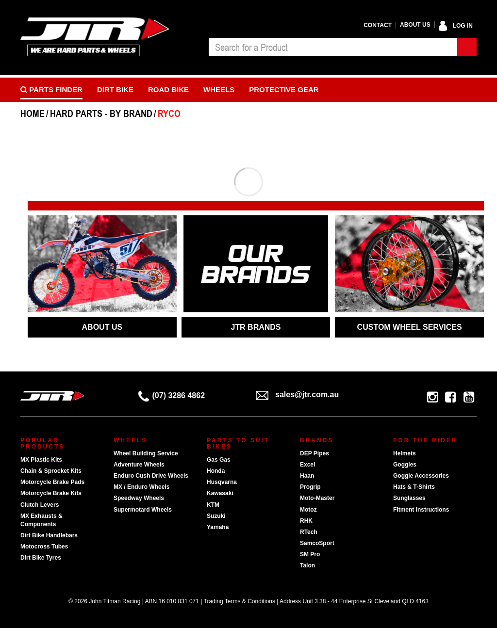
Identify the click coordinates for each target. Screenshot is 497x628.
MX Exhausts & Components (41, 520)
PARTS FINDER (51, 89)
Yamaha (218, 527)
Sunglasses (409, 498)
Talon (307, 565)
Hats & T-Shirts (414, 486)
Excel (307, 464)
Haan (307, 475)
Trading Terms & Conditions (239, 601)
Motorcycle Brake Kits (51, 493)
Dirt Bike (115, 89)
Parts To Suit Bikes (238, 443)
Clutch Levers (39, 504)
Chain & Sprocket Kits (51, 470)
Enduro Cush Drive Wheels (151, 475)
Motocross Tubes (44, 546)
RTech (308, 532)
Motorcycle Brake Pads (52, 482)
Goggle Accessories (421, 475)
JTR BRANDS (256, 327)
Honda (216, 470)
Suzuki (216, 516)
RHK (306, 520)
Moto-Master (317, 498)
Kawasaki (220, 493)
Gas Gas (219, 459)
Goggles (404, 464)
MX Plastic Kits (41, 459)
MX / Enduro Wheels (141, 486)
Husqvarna (222, 482)
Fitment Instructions (421, 509)
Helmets (404, 453)
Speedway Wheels (139, 498)
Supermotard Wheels (143, 509)
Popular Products (42, 443)
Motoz (308, 509)
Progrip (310, 486)
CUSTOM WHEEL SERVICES (409, 327)
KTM (213, 504)
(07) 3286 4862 (171, 395)
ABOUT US (102, 327)
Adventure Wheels (139, 464)
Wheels (218, 89)
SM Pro (310, 554)
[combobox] (333, 47)
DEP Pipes (314, 453)
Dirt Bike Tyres (40, 557)
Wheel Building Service (146, 453)
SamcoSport (317, 543)
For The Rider (425, 440)
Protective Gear (283, 89)
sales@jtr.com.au (297, 394)
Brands (316, 440)
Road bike (168, 89)
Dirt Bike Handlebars (49, 535)
